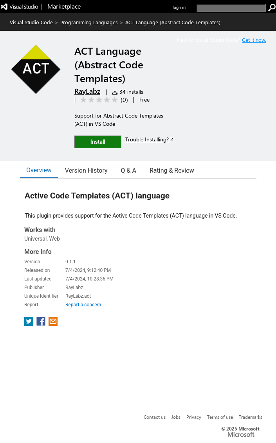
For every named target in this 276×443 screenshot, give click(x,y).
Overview (39, 170)
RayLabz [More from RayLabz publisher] (87, 91)
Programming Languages (89, 22)
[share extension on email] (53, 323)
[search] (231, 8)
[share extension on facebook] (42, 323)
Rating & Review (172, 170)
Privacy (193, 417)
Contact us (155, 417)
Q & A (128, 170)
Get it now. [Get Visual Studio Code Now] (254, 39)
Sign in (179, 7)
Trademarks (250, 417)
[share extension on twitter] (29, 323)
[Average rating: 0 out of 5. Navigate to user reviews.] (102, 99)
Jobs (175, 417)
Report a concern (83, 304)
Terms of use (220, 417)
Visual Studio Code (31, 22)
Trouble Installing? (149, 139)
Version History (86, 170)
